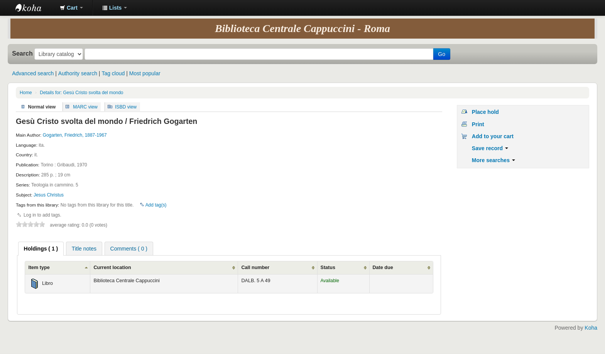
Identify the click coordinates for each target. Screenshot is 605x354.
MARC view (85, 106)
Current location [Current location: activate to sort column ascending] (112, 267)
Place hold (485, 112)
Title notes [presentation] (84, 249)
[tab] (41, 249)
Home (26, 92)
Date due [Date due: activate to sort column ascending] (383, 267)
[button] (71, 7)
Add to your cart (493, 136)
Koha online (34, 7)
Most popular (145, 73)
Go (441, 54)
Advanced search (33, 73)
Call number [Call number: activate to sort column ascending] (255, 267)
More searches (493, 160)
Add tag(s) (156, 205)
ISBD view (126, 106)
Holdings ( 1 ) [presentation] (41, 249)
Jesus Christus (49, 195)
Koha (591, 328)
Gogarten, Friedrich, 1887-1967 (75, 135)
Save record (490, 148)
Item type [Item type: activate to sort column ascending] (38, 267)
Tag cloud (113, 73)
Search (22, 53)
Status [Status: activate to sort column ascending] (328, 267)
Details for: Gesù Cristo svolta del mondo (81, 92)
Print (478, 124)
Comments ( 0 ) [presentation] (128, 249)
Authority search (77, 73)
